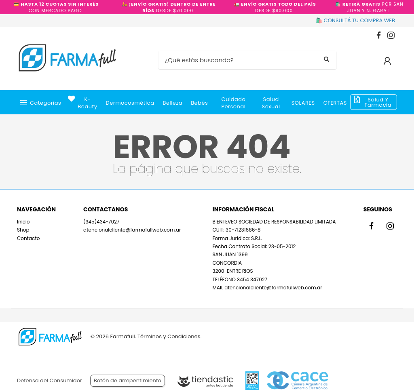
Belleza (172, 103)
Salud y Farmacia (378, 102)
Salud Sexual (271, 102)
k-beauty (87, 102)
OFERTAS (335, 103)
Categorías (45, 103)
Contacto (28, 238)
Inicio (23, 221)
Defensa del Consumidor (49, 380)
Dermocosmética (130, 103)
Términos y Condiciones (168, 336)
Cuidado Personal (234, 102)
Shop (23, 229)
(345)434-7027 (101, 221)
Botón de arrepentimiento (127, 380)
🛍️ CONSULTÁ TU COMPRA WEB (355, 20)
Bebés (199, 103)
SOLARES (303, 103)
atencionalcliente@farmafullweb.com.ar (132, 229)
